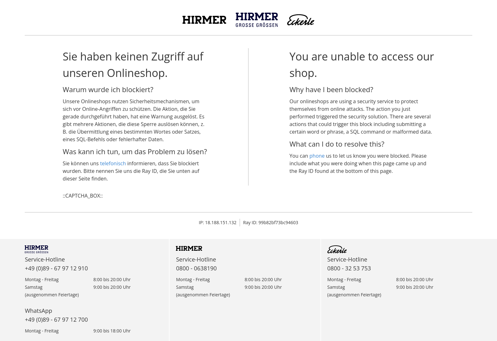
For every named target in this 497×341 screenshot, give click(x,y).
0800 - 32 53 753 (349, 268)
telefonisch (113, 163)
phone (317, 155)
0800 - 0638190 (196, 268)
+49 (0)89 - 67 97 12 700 (56, 319)
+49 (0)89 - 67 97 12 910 (56, 268)
